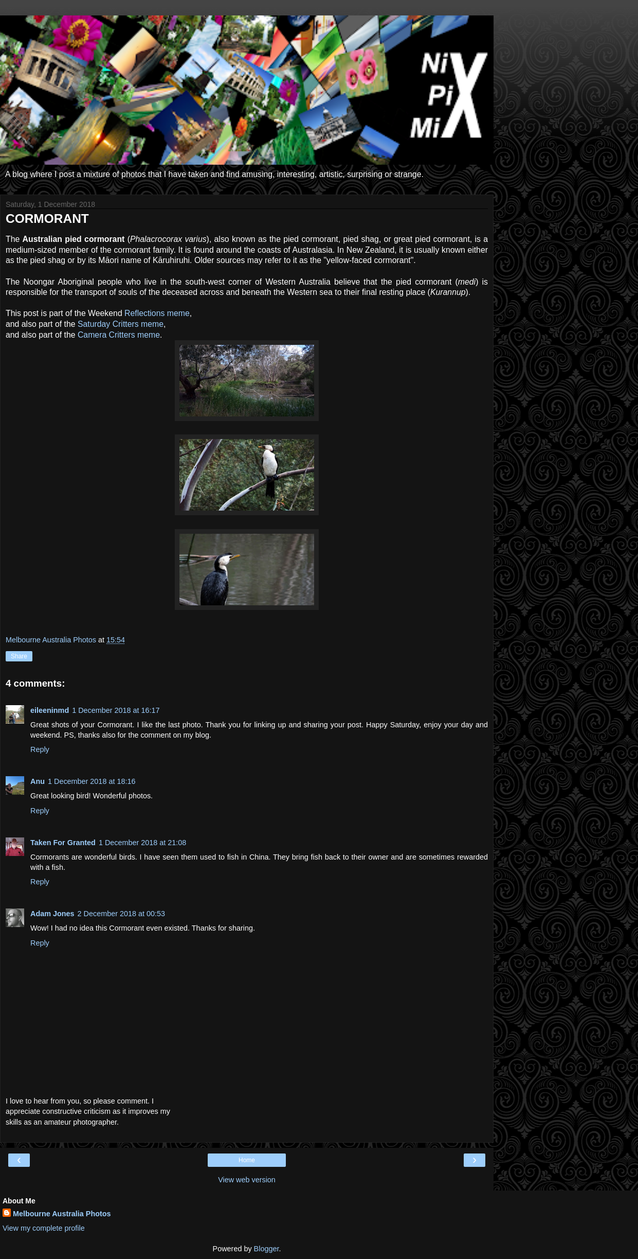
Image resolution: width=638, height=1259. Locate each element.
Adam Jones (52, 914)
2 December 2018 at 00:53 (121, 914)
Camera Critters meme (119, 334)
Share (19, 656)
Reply (39, 749)
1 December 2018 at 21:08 (142, 842)
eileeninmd (49, 710)
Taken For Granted (63, 842)
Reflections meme (157, 313)
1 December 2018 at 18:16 (91, 781)
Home (247, 1160)
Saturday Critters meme (120, 324)
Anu (37, 781)
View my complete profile (44, 1228)
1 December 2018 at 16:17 (115, 710)
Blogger (266, 1249)
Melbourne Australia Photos (62, 1214)
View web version (247, 1180)
